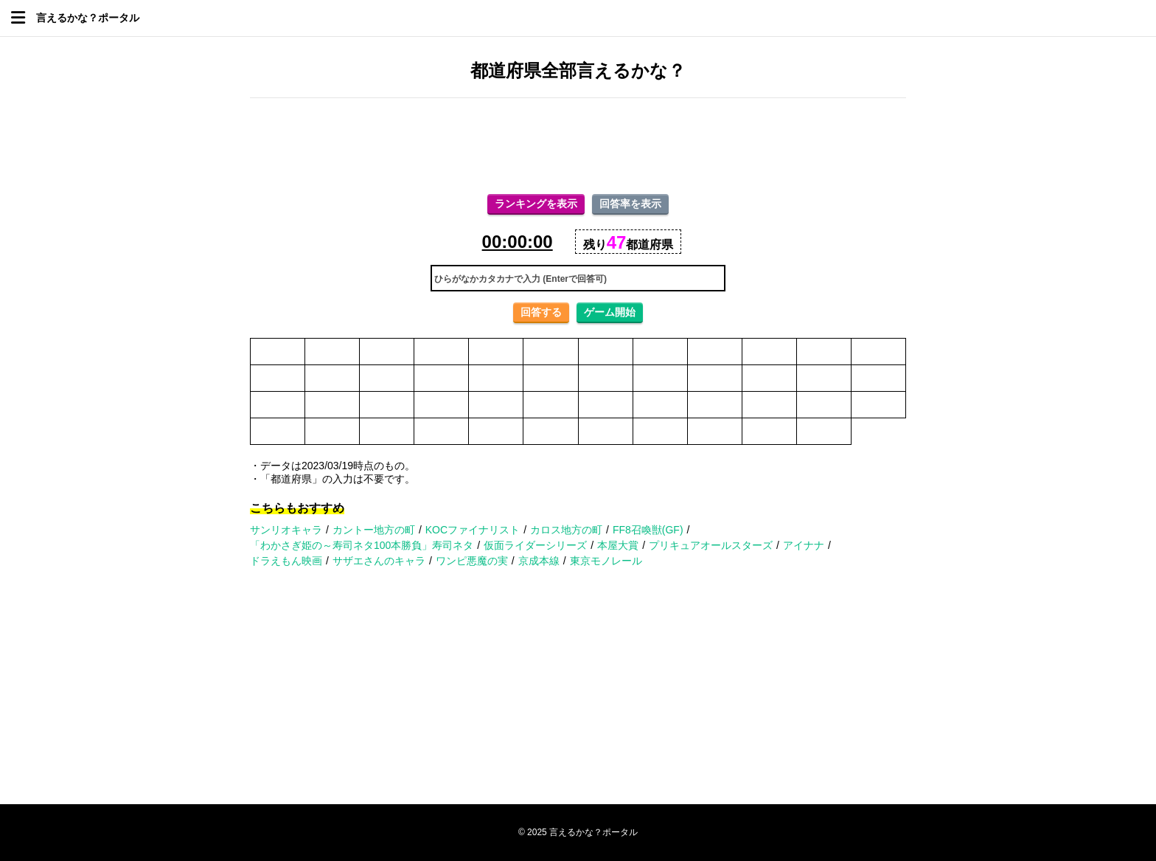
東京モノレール (606, 561)
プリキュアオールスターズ (711, 545)
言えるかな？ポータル (87, 18)
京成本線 (539, 561)
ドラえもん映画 (286, 561)
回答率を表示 (630, 204)
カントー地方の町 (373, 530)
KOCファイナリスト (472, 530)
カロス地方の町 (566, 530)
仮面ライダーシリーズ (535, 545)
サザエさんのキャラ (378, 561)
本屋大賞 (617, 545)
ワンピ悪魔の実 (472, 561)
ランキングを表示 (536, 204)
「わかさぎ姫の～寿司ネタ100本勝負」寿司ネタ (361, 545)
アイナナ (803, 545)
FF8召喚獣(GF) (648, 530)
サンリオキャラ (286, 530)
